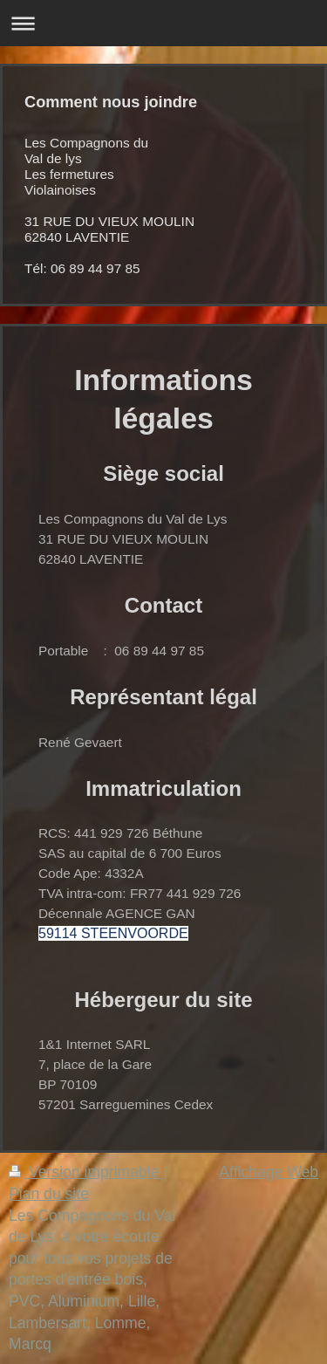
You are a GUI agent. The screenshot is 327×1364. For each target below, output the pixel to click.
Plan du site (49, 1194)
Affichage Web (268, 1172)
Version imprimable (86, 1172)
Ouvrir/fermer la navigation (163, 23)
